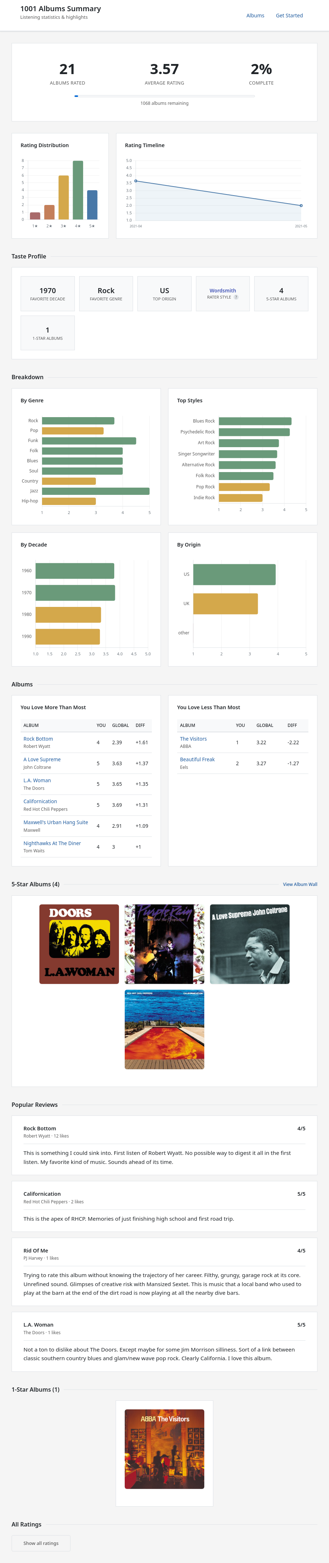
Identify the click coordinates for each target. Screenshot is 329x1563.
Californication (40, 801)
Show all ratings (41, 1543)
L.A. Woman (37, 780)
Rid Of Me (36, 1250)
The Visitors (193, 738)
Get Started (289, 15)
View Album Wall (300, 884)
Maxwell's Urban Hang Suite (56, 822)
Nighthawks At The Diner (52, 843)
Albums (256, 15)
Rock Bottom (38, 738)
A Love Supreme (42, 759)
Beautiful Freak (197, 759)
